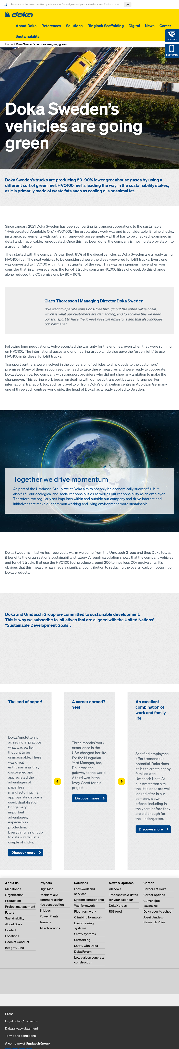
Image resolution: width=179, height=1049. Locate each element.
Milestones (13, 889)
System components (89, 899)
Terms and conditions (20, 1035)
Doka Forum (83, 951)
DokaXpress (118, 905)
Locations (12, 936)
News (150, 25)
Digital (134, 25)
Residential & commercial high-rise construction (52, 900)
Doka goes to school (157, 911)
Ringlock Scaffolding (106, 25)
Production (13, 900)
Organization (14, 895)
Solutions (74, 25)
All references (50, 928)
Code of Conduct (17, 942)
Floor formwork (85, 911)
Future (9, 912)
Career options (154, 895)
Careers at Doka (154, 889)
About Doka (26, 25)
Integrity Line (14, 947)
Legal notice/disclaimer (22, 1021)
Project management (20, 906)
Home (9, 44)
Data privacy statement (21, 1028)
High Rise (46, 889)
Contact (10, 930)
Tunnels (45, 922)
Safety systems (85, 934)
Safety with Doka (86, 945)
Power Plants (49, 916)
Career (165, 25)
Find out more (112, 4)
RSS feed (115, 911)
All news (115, 889)
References (51, 25)
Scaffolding (82, 940)
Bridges (45, 910)
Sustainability (28, 36)
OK (127, 4)
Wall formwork (84, 905)
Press (9, 1013)
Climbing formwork (88, 917)
